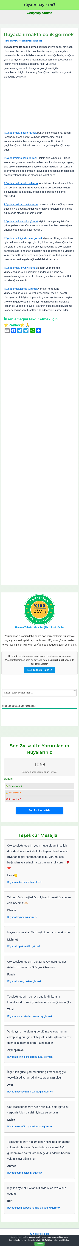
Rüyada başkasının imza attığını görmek (30, 1091)
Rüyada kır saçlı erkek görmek (24, 981)
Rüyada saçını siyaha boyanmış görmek (29, 1016)
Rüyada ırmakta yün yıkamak (20, 267)
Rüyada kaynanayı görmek (22, 917)
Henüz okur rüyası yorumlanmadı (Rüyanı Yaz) (23, 41)
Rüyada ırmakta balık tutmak (20, 132)
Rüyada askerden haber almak (24, 882)
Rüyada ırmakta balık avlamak (21, 183)
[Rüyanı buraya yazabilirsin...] (39, 692)
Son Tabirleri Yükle (39, 810)
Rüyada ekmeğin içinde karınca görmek (29, 1126)
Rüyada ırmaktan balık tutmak (21, 204)
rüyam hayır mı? (39, 4)
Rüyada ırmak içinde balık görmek (23, 238)
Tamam (39, 1244)
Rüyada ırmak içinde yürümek (21, 288)
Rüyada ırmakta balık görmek (20, 157)
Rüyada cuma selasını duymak (24, 1172)
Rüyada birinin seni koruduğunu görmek (30, 1056)
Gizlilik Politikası (39, 1233)
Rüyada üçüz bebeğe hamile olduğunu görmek (33, 1207)
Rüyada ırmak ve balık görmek (21, 221)
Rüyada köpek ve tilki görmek (24, 946)
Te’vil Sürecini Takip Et (39, 669)
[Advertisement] (39, 105)
